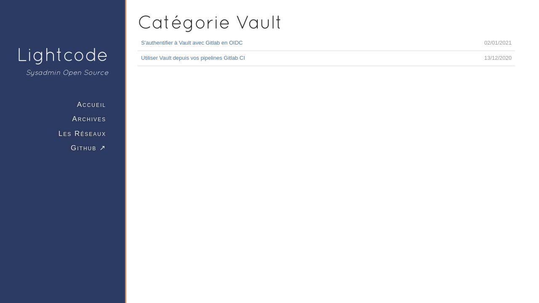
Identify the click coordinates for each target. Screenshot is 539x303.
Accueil (91, 105)
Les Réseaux (82, 134)
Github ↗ (88, 148)
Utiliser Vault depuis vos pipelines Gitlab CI (193, 58)
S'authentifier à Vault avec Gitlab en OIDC (192, 43)
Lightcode (62, 54)
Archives (89, 119)
